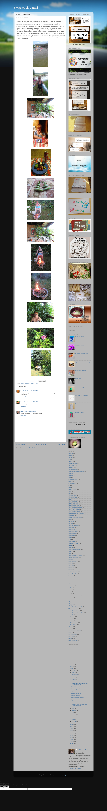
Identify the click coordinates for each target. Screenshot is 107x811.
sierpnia (74, 679)
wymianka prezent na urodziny (76, 612)
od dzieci (70, 547)
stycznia (74, 721)
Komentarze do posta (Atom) (30, 447)
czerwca (74, 710)
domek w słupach (25, 383)
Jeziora (32, 383)
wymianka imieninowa (73, 610)
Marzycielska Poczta (73, 525)
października (75, 674)
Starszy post (60, 444)
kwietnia (74, 714)
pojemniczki (71, 567)
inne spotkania (72, 489)
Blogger (65, 775)
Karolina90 (23, 390)
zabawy (70, 632)
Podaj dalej (71, 565)
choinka (70, 461)
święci (70, 587)
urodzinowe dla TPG (73, 595)
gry (69, 485)
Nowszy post (20, 444)
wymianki (70, 614)
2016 (71, 735)
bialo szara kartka (79, 403)
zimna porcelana (72, 640)
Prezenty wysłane (72, 571)
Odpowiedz (23, 396)
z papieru (70, 620)
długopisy (70, 475)
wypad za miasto (75, 695)
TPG (69, 593)
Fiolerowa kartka (79, 345)
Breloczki (70, 457)
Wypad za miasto (75, 686)
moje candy (71, 527)
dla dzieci (70, 473)
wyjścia (70, 603)
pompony (70, 569)
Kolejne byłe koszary (80, 370)
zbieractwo (71, 636)
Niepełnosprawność (73, 543)
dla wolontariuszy (72, 469)
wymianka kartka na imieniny (75, 606)
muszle (70, 537)
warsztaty (70, 599)
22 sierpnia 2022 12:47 (30, 411)
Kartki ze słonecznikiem (74, 511)
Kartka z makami (79, 412)
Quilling (70, 577)
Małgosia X (23, 401)
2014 (71, 739)
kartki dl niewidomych (73, 503)
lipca (73, 708)
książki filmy (71, 521)
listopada (74, 672)
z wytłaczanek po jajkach (74, 630)
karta (69, 493)
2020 (71, 726)
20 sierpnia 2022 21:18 (32, 401)
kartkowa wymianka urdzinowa (76, 513)
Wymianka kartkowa (73, 608)
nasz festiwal (71, 541)
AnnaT (22, 411)
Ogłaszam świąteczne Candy (82, 362)
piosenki (70, 563)
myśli (69, 539)
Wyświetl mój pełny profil (74, 768)
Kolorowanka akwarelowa (77, 697)
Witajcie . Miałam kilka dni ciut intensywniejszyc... (79, 705)
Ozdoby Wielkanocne (73, 557)
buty (69, 459)
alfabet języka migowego (81, 395)
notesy (70, 545)
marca (73, 717)
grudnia (74, 670)
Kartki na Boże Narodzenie (75, 507)
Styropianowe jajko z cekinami (82, 387)
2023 (71, 666)
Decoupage (71, 465)
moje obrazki (71, 529)
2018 (71, 730)
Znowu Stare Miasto (76, 693)
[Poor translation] (6, 786)
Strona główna (41, 444)
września (74, 677)
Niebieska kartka (79, 336)
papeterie (70, 559)
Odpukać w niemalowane (74, 549)
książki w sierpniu (75, 681)
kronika (70, 519)
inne (69, 487)
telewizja (70, 589)
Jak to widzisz (74, 702)
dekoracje (70, 467)
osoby (70, 553)
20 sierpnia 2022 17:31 (32, 390)
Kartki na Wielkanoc (73, 501)
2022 (71, 668)
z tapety (70, 626)
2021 (71, 724)
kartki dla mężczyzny (73, 505)
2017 (71, 733)
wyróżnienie (71, 616)
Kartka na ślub (72, 495)
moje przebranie (72, 533)
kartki (69, 499)
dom (69, 477)
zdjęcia (36, 383)
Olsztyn (70, 551)
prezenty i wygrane (73, 573)
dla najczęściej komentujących (76, 471)
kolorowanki (71, 515)
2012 (71, 743)
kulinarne (70, 523)
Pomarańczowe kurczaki (81, 353)
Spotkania (71, 583)
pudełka (70, 575)
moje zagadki (71, 535)
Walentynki (71, 597)
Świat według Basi (26, 7)
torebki (70, 591)
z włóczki (70, 628)
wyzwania (70, 618)
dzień (69, 481)
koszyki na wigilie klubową (75, 517)
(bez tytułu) (78, 378)
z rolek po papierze (73, 622)
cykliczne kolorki (72, 463)
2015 (71, 737)
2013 (71, 741)
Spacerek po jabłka (76, 689)
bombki (70, 455)
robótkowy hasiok (72, 579)
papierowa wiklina (72, 561)
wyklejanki (71, 605)
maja (73, 712)
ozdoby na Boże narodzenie (75, 555)
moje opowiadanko (73, 531)
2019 (71, 728)
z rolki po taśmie (72, 624)
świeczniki (71, 585)
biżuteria (70, 453)
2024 (71, 664)
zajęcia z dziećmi (72, 634)
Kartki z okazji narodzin (74, 509)
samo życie (71, 581)
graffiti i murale (72, 483)
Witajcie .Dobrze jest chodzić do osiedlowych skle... (79, 684)
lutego (73, 719)
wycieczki (70, 601)
